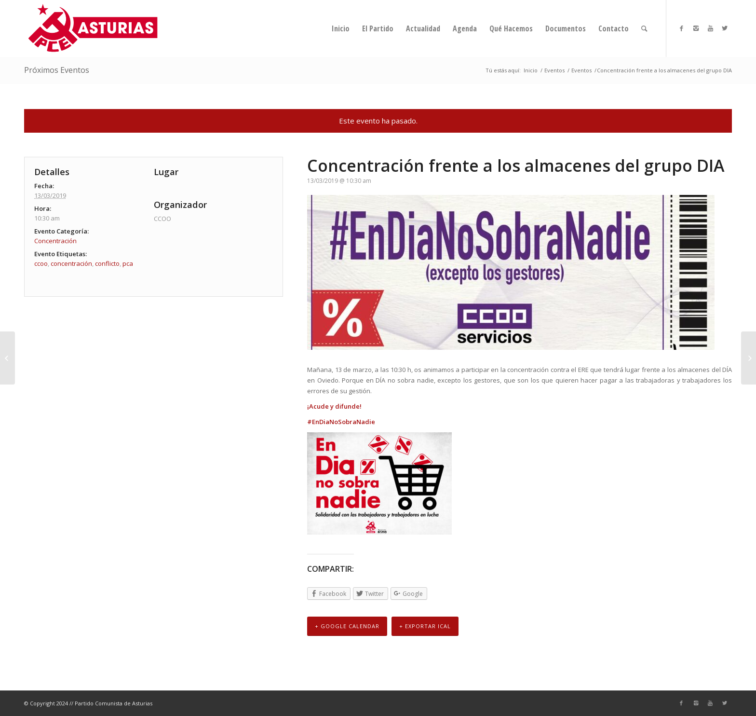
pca (127, 263)
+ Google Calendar (347, 626)
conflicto (107, 263)
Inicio (531, 70)
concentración (71, 263)
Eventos (554, 70)
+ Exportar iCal (425, 626)
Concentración (55, 240)
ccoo (41, 263)
